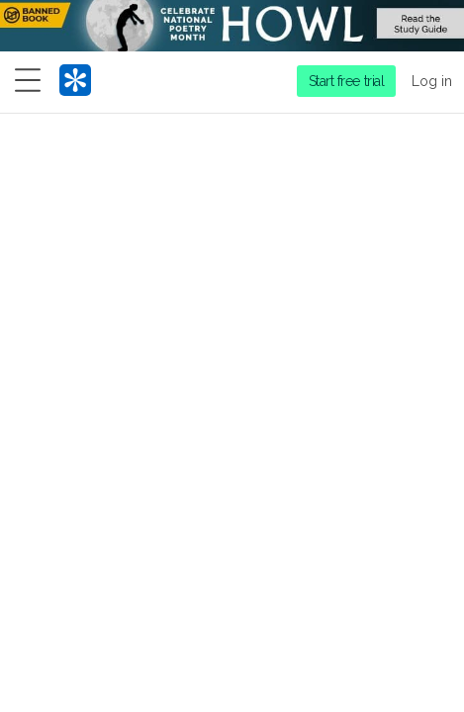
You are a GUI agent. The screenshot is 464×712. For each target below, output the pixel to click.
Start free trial (347, 81)
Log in (432, 81)
